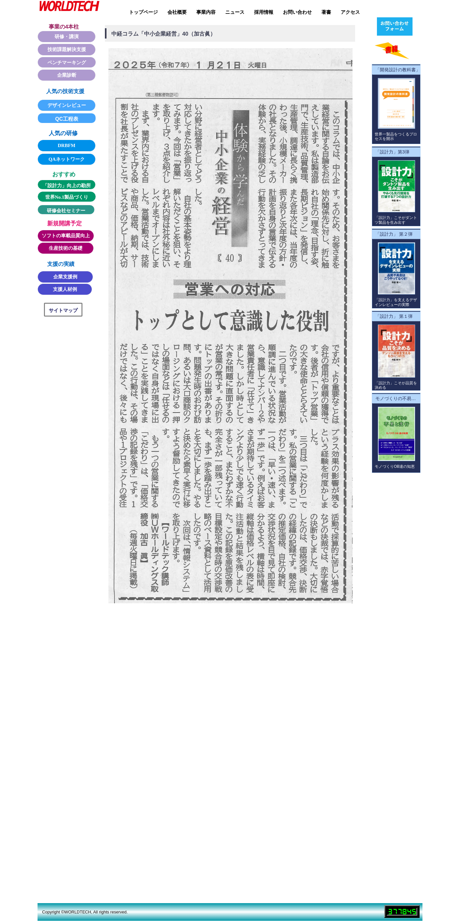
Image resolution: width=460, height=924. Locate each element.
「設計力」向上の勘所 (67, 185)
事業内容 (206, 12)
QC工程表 (66, 119)
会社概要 (177, 12)
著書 (326, 12)
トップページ (143, 12)
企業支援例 (65, 276)
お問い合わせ (297, 12)
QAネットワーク (66, 159)
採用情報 (263, 12)
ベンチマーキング (66, 62)
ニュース (234, 12)
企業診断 (66, 75)
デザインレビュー (66, 105)
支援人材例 (65, 289)
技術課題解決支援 (66, 49)
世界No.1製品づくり (67, 197)
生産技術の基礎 (65, 248)
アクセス (350, 12)
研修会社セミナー (66, 210)
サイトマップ (63, 310)
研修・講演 (67, 36)
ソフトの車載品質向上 (66, 235)
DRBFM (66, 145)
